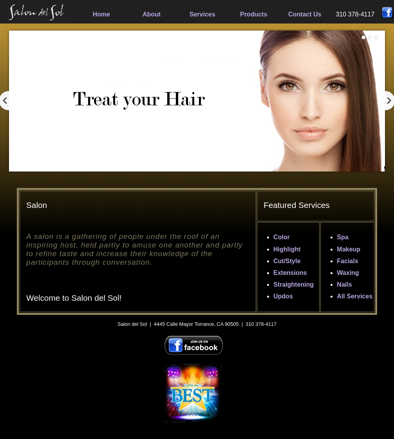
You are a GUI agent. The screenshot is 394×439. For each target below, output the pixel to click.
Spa (342, 237)
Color (281, 237)
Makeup (348, 249)
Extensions (290, 272)
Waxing (348, 272)
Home (101, 14)
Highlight (286, 249)
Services (202, 14)
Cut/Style (286, 261)
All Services (354, 296)
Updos (283, 296)
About (152, 14)
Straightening (293, 284)
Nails (344, 284)
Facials (347, 261)
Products (253, 14)
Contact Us (304, 14)
